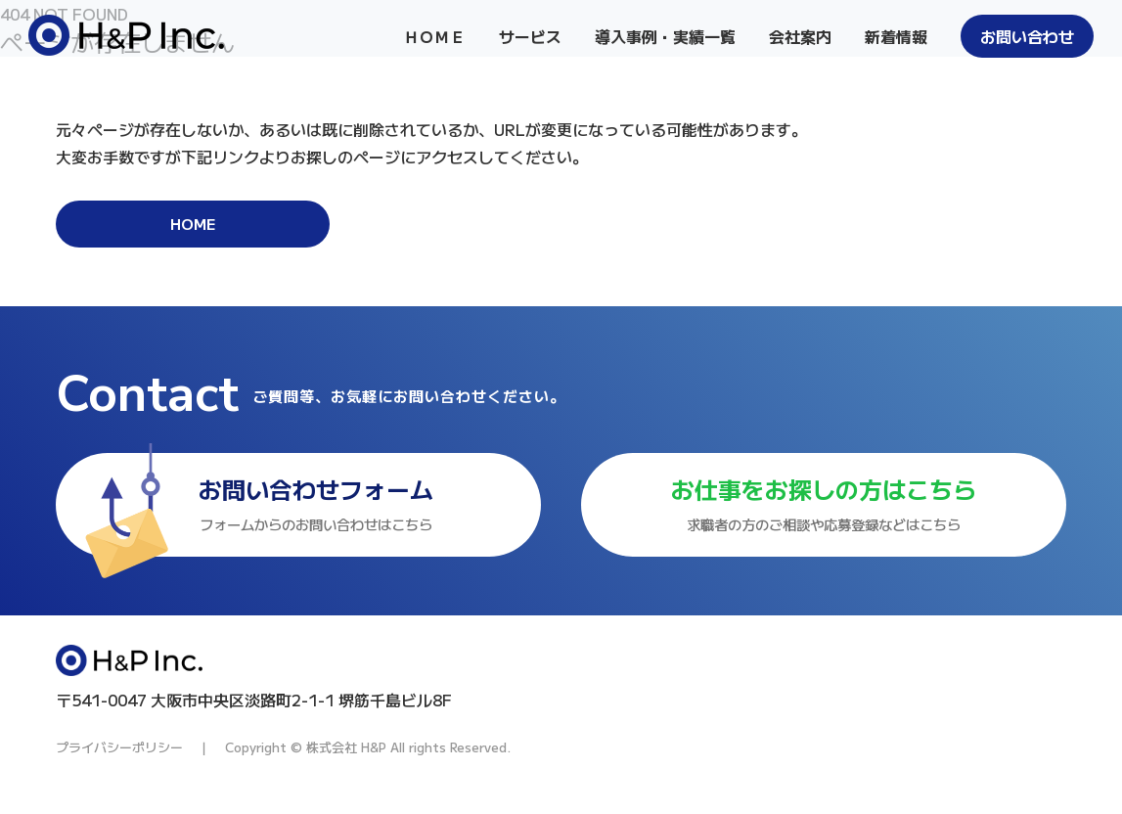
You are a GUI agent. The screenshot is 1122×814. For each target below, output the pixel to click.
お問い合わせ (1027, 36)
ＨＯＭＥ (434, 36)
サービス (530, 36)
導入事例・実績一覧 (665, 36)
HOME (192, 224)
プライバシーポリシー (119, 769)
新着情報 (896, 36)
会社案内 (800, 36)
